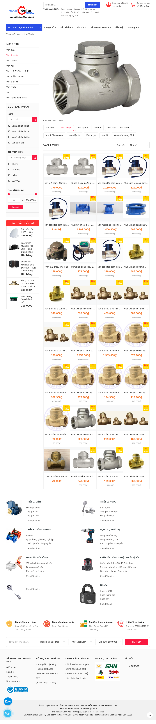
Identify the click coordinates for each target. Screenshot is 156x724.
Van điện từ (12, 81)
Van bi (9, 92)
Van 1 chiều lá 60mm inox (83, 434)
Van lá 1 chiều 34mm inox (83, 476)
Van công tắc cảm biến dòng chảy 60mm (117, 183)
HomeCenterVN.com (107, 705)
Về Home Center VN (100, 27)
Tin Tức (82, 27)
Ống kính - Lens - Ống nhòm (114, 571)
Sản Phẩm (66, 27)
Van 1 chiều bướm (19, 137)
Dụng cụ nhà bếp (34, 567)
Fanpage (134, 666)
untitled (29, 535)
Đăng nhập (116, 3)
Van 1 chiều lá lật (18, 126)
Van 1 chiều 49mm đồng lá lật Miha (62, 392)
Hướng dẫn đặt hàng (46, 664)
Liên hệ (10, 672)
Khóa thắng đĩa (107, 595)
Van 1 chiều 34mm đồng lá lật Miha (115, 392)
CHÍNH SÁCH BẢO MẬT (78, 673)
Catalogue (133, 27)
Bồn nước (105, 507)
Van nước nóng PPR (16, 97)
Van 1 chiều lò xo (18, 131)
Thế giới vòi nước (108, 511)
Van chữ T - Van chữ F (17, 71)
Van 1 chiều (12, 55)
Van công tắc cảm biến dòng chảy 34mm (117, 267)
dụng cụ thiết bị (80, 9)
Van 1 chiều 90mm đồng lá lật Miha (115, 350)
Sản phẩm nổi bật (21, 223)
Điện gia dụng (33, 507)
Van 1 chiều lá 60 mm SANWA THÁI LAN (91, 308)
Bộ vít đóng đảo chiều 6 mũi (26, 299)
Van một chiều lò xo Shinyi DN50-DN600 (117, 225)
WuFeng (14, 169)
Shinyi (13, 164)
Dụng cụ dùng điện (109, 539)
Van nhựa (11, 87)
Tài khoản (116, 6)
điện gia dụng (67, 9)
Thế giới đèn (32, 515)
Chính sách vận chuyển (77, 664)
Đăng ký (125, 3)
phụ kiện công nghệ (90, 12)
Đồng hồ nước (107, 515)
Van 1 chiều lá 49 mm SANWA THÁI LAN (117, 308)
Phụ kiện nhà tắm (35, 571)
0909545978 (140, 626)
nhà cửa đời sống (73, 12)
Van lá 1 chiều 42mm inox (83, 183)
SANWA (14, 181)
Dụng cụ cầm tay (108, 535)
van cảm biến (16, 142)
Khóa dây (104, 599)
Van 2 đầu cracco (14, 76)
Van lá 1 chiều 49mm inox (57, 183)
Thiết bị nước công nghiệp (39, 543)
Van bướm (11, 60)
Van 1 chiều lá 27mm (56, 476)
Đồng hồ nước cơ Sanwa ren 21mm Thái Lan (28, 283)
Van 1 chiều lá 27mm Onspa (58, 308)
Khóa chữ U (106, 591)
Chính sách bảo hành (76, 669)
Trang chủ (50, 27)
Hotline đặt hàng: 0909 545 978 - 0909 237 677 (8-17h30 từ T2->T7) (48, 676)
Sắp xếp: (121, 145)
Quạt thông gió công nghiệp (39, 539)
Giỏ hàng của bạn (143, 3)
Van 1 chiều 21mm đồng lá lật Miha (62, 434)
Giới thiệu (11, 667)
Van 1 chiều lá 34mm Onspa (137, 267)
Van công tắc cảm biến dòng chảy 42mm (64, 225)
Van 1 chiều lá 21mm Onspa (137, 476)
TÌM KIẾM (136, 642)
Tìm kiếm (92, 4)
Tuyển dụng (12, 676)
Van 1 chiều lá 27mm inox (110, 476)
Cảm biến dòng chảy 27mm (84, 267)
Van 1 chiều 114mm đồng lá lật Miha (88, 350)
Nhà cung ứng (13, 681)
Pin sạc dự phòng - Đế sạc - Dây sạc (118, 567)
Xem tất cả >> (33, 520)
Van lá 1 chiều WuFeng (56, 267)
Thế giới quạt (32, 511)
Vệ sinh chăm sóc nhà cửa (39, 563)
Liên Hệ (119, 27)
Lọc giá (15, 207)
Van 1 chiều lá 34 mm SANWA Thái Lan (117, 434)
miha (12, 175)
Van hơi (10, 66)
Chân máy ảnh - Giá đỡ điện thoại (116, 563)
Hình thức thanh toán (76, 678)
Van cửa (10, 50)
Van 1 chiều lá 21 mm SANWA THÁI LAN (64, 350)
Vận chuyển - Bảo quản (111, 543)
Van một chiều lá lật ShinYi (84, 225)
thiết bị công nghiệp (69, 15)
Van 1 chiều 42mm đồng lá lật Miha (88, 392)
